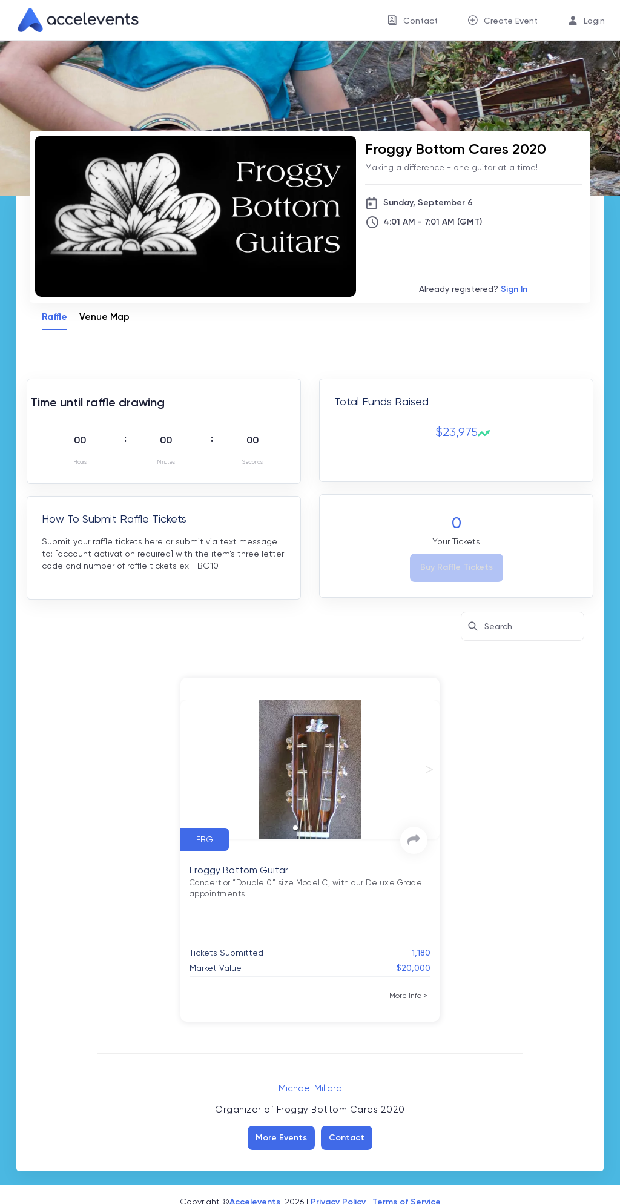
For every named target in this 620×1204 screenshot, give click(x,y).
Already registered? (473, 289)
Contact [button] (420, 20)
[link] (73, 20)
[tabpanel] (310, 696)
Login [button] (594, 20)
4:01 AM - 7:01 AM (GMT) (432, 222)
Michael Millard (310, 1088)
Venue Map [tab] (104, 316)
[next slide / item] (429, 769)
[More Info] (408, 996)
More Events (281, 1138)
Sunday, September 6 (428, 202)
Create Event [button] (511, 20)
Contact (346, 1138)
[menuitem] (412, 20)
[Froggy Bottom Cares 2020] (473, 148)
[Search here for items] (522, 626)
